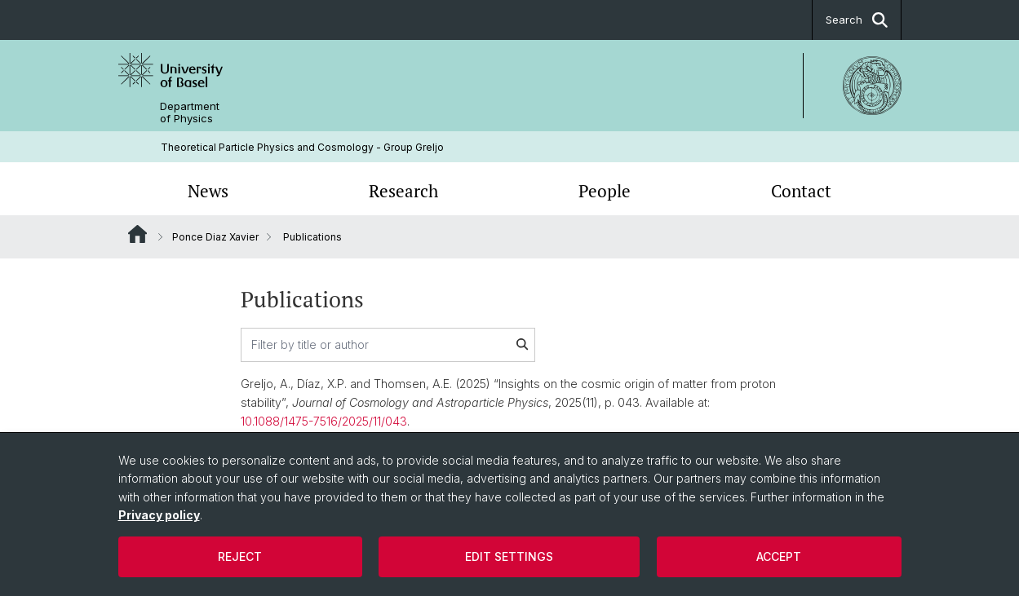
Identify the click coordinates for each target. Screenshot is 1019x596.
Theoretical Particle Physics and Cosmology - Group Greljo (302, 147)
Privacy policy (159, 515)
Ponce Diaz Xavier (215, 237)
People (604, 190)
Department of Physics (189, 112)
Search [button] (857, 20)
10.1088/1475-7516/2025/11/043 (324, 421)
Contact (801, 190)
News (208, 190)
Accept (778, 556)
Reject (240, 556)
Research (403, 190)
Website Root (137, 234)
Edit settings (509, 556)
